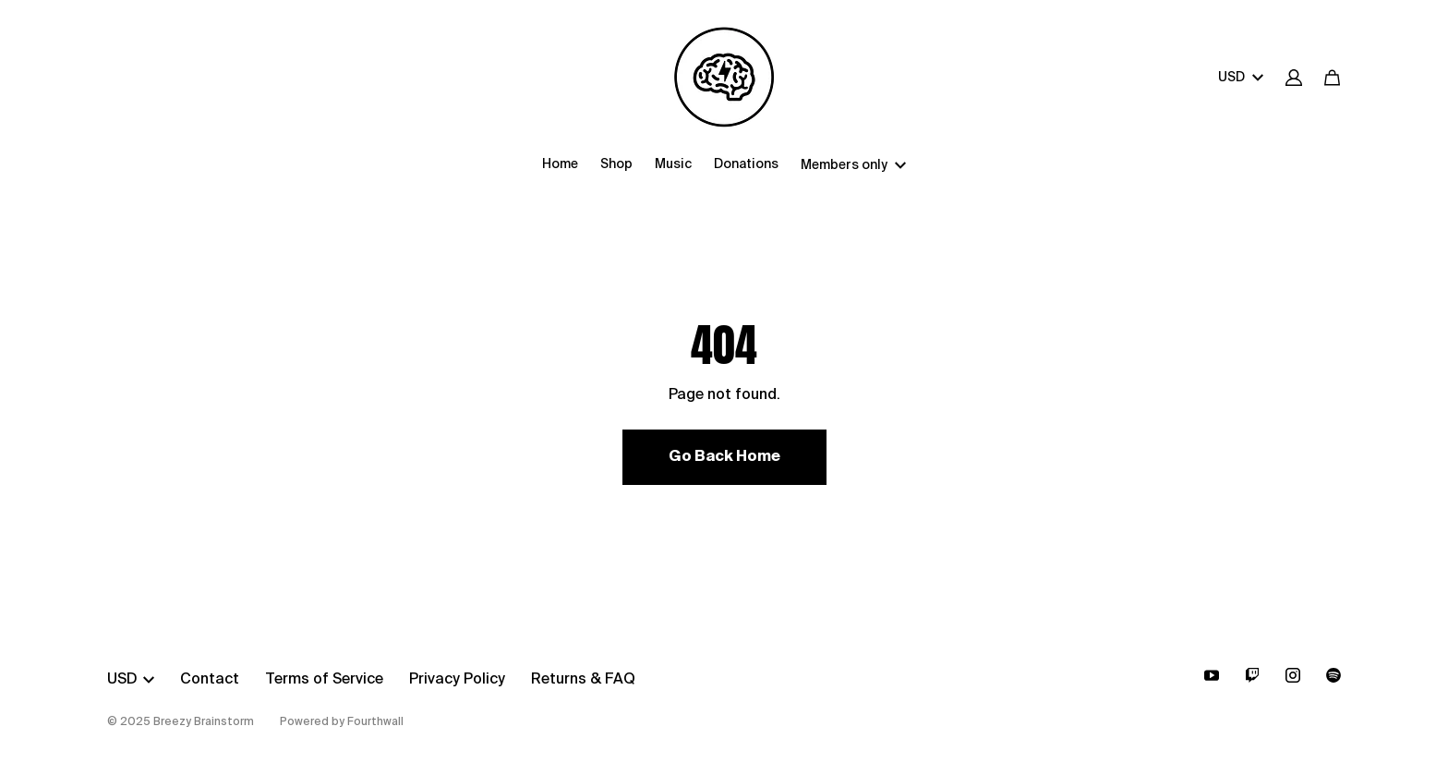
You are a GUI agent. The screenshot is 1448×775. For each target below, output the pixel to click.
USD (1240, 77)
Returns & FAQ (583, 679)
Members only (853, 165)
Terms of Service (324, 679)
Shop (616, 164)
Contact (209, 679)
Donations (746, 164)
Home (560, 164)
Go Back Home (724, 457)
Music (673, 164)
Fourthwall (375, 722)
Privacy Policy (457, 679)
